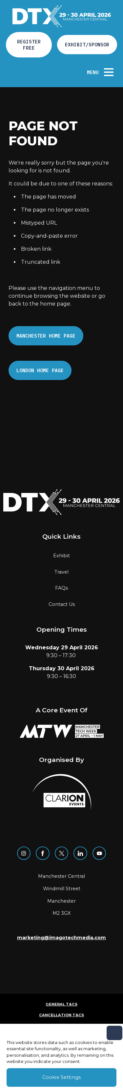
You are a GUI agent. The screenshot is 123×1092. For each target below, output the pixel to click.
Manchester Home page (45, 336)
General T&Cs (61, 1004)
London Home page (40, 370)
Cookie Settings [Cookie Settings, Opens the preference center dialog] (61, 1077)
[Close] (114, 1033)
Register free (29, 45)
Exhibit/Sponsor (87, 44)
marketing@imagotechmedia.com (61, 938)
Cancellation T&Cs (61, 1015)
